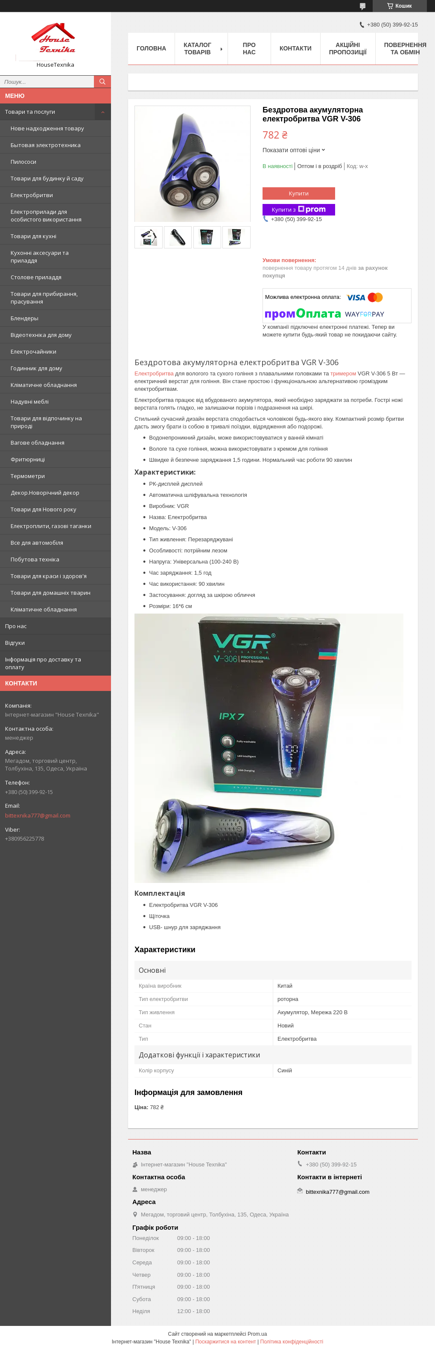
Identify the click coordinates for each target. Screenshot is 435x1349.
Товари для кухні (33, 236)
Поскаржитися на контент (225, 1342)
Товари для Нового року (43, 509)
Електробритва (154, 373)
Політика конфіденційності (292, 1342)
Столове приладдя (36, 277)
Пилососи (23, 161)
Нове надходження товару (47, 128)
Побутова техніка (35, 559)
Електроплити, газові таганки (51, 526)
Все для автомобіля (37, 542)
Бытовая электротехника (46, 145)
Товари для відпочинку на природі (46, 422)
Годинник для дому (36, 368)
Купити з (299, 210)
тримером (343, 373)
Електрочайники (33, 351)
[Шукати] (102, 81)
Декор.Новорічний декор (45, 492)
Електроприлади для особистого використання (46, 215)
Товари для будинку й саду (47, 178)
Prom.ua (257, 1334)
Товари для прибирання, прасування (44, 297)
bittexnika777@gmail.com (37, 815)
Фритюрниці (28, 459)
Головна (151, 48)
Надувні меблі (30, 401)
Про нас (15, 626)
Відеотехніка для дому (41, 335)
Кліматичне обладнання (44, 385)
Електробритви (32, 195)
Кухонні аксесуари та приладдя (40, 256)
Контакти (296, 48)
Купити (299, 193)
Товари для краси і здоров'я (49, 576)
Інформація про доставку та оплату (43, 663)
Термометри (28, 476)
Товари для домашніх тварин (51, 592)
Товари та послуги (30, 111)
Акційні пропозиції (348, 48)
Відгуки (15, 642)
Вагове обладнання (37, 442)
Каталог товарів (197, 48)
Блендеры (24, 318)
